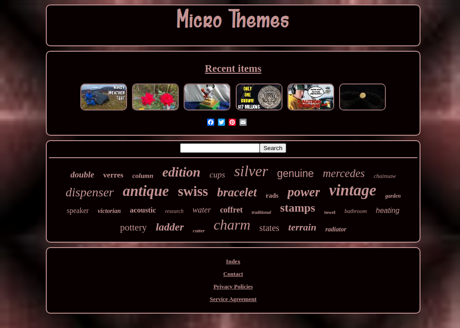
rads (272, 195)
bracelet (237, 192)
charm (232, 225)
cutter (198, 230)
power (304, 192)
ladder (170, 227)
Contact (233, 273)
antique (146, 191)
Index (233, 261)
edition (181, 171)
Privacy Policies (233, 286)
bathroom (356, 211)
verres (113, 175)
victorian (109, 211)
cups (217, 174)
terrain (302, 227)
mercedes (344, 173)
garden (393, 196)
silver (251, 171)
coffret (231, 209)
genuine (295, 173)
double (82, 174)
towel (330, 212)
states (269, 228)
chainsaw (385, 176)
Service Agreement (233, 299)
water (202, 209)
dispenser (90, 192)
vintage (352, 190)
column (143, 175)
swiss (193, 191)
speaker (78, 210)
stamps (297, 207)
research (174, 211)
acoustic (143, 210)
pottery (133, 227)
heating (388, 210)
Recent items (233, 68)
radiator (335, 229)
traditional (261, 212)
